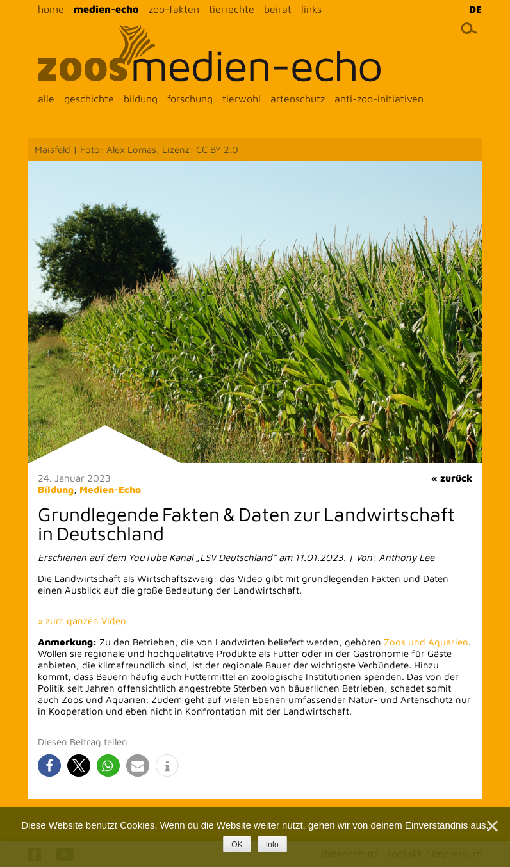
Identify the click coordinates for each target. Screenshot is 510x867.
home (51, 9)
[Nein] (491, 826)
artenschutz (297, 98)
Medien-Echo (110, 489)
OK (236, 844)
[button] (49, 765)
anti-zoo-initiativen (379, 98)
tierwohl (241, 98)
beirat (278, 9)
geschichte (89, 98)
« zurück (451, 478)
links (311, 9)
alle (46, 98)
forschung (190, 98)
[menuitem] (472, 9)
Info (272, 844)
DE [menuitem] (475, 9)
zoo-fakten (174, 9)
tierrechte (231, 9)
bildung (141, 98)
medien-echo (106, 9)
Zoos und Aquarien (426, 641)
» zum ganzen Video (82, 620)
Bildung (56, 489)
